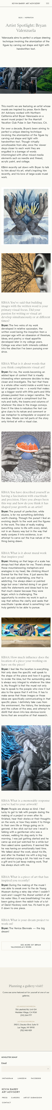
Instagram (7, 1078)
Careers (15, 1098)
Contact (6, 1103)
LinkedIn (22, 1078)
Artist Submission (33, 1098)
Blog (21, 18)
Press (4, 1098)
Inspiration (29, 18)
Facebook (36, 1078)
